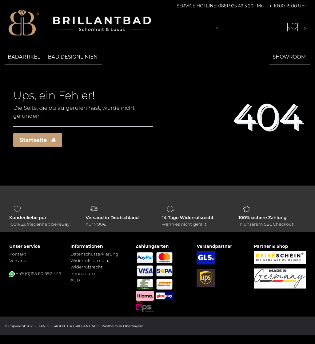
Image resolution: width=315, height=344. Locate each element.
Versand (17, 260)
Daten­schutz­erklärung (94, 254)
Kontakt (17, 254)
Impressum (82, 273)
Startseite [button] (38, 140)
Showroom (289, 57)
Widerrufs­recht (86, 267)
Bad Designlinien (73, 57)
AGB (75, 280)
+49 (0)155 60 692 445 (38, 273)
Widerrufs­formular (90, 260)
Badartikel (24, 57)
